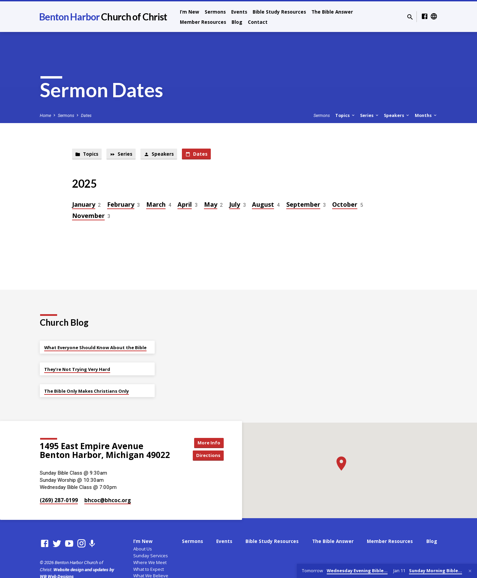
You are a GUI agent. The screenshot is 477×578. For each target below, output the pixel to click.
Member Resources (203, 22)
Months (426, 115)
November (88, 216)
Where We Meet (150, 562)
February (120, 205)
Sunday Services (150, 555)
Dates (86, 115)
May (210, 205)
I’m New (189, 11)
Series (369, 115)
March (156, 205)
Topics (345, 115)
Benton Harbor (103, 16)
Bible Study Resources (279, 11)
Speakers (397, 115)
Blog (237, 22)
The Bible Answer (332, 11)
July (234, 205)
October (344, 205)
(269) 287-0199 (59, 500)
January (83, 205)
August (263, 205)
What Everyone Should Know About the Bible (95, 347)
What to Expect (148, 569)
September (303, 205)
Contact (258, 22)
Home (45, 115)
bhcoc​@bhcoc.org (107, 500)
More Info (206, 442)
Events (239, 11)
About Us (142, 549)
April (184, 205)
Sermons (215, 11)
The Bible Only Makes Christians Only (86, 391)
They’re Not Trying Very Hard (77, 369)
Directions (206, 456)
